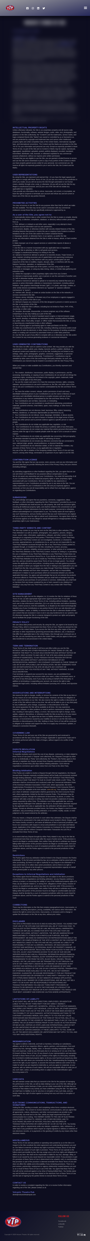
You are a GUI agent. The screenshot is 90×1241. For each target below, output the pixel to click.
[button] (85, 8)
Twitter (61, 1227)
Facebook (62, 1221)
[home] (10, 8)
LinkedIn (61, 1224)
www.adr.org (51, 789)
